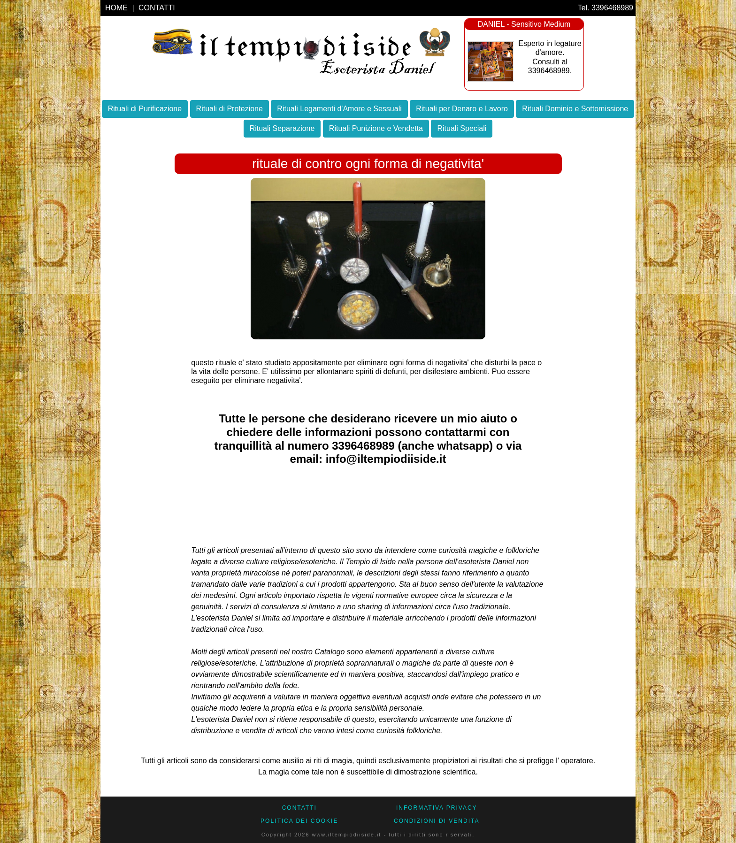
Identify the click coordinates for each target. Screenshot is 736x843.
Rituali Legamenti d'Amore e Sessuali (339, 109)
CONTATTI (156, 8)
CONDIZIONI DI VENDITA (436, 821)
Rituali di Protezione (229, 109)
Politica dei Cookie (299, 821)
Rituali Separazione (282, 128)
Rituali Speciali (461, 128)
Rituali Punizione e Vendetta (376, 128)
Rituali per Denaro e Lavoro (462, 109)
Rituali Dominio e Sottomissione (575, 109)
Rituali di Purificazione (145, 109)
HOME (117, 8)
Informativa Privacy (436, 808)
